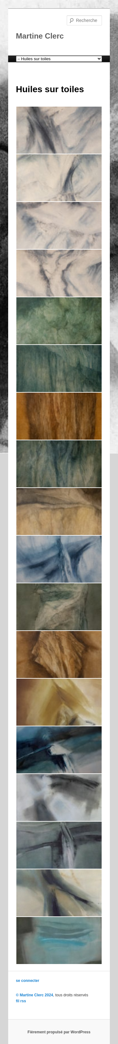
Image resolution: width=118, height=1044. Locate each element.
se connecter (27, 980)
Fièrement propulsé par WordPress (59, 1032)
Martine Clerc (40, 36)
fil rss (21, 1001)
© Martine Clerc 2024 (34, 995)
